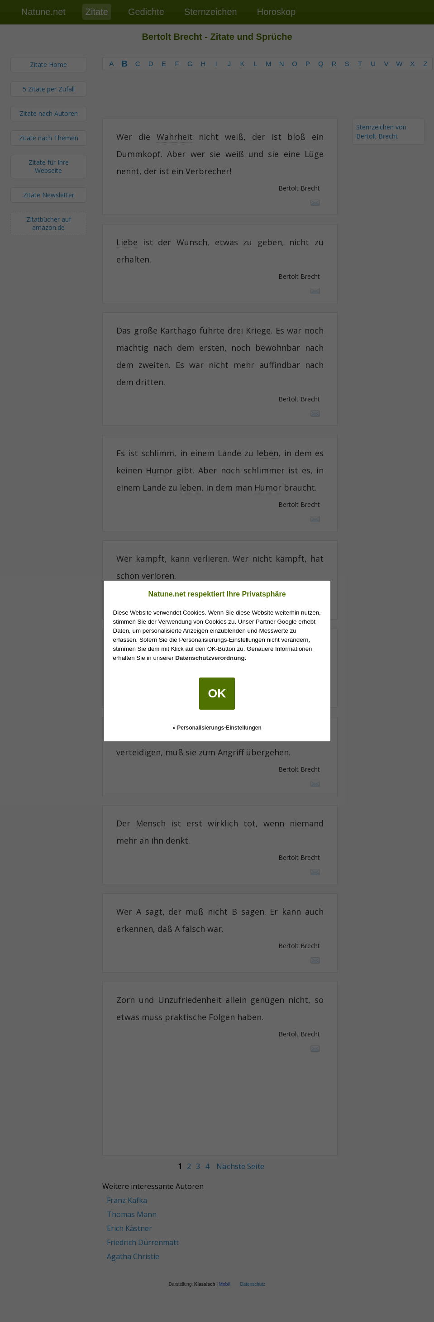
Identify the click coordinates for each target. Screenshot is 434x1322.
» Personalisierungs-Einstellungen (217, 728)
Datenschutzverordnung (209, 657)
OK (217, 693)
